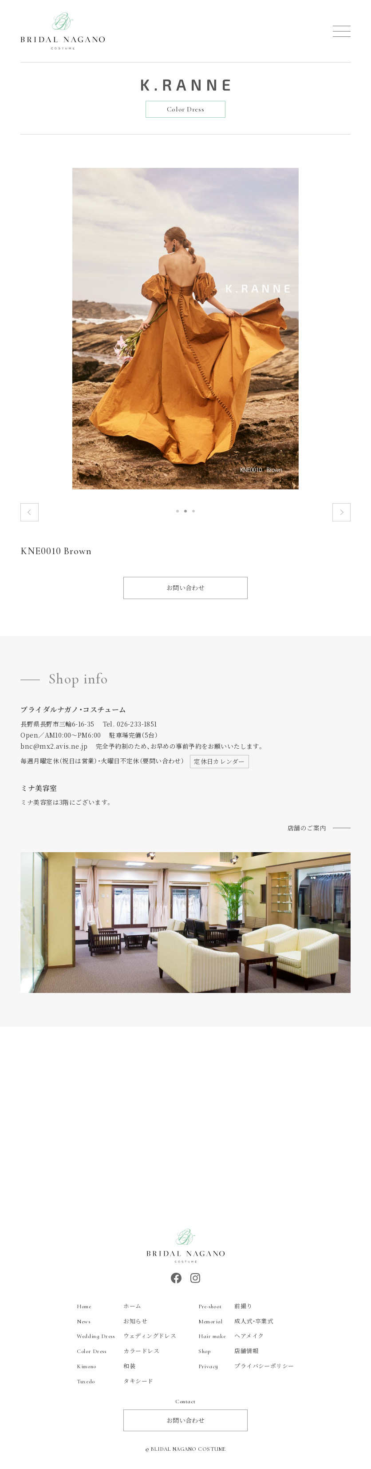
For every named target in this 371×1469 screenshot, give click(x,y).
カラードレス (118, 1350)
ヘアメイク (231, 1335)
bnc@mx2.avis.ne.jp (53, 746)
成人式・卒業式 (235, 1321)
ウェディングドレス (126, 1335)
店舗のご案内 (307, 827)
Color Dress (185, 109)
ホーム (109, 1306)
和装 (106, 1366)
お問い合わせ (185, 587)
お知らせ (112, 1321)
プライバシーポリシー (246, 1366)
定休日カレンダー (219, 761)
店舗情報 (228, 1350)
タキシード (115, 1381)
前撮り (225, 1306)
